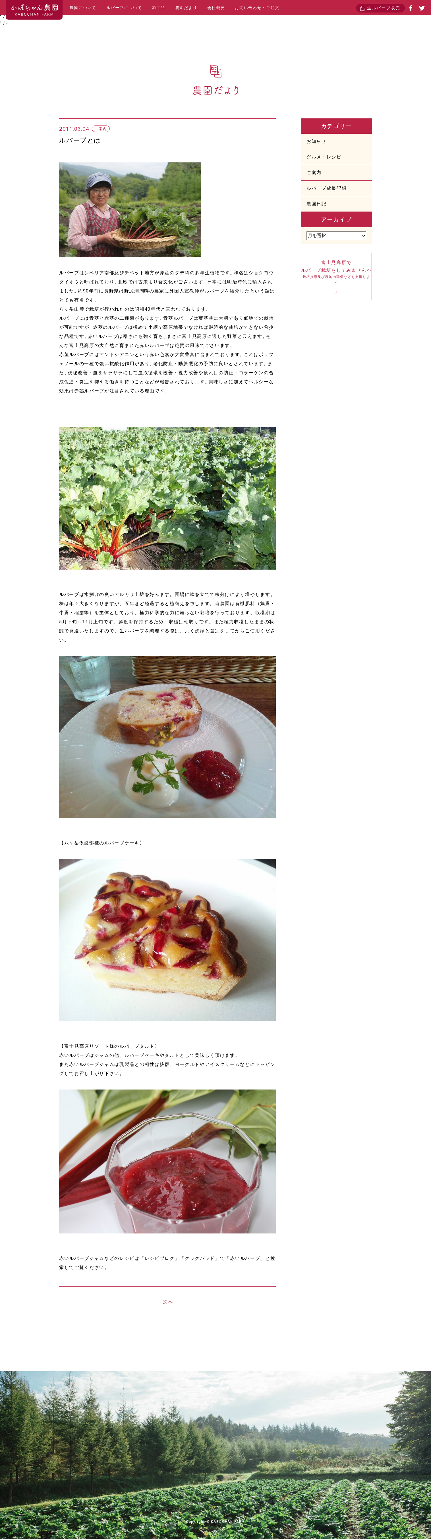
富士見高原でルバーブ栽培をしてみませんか (336, 273)
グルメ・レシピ (324, 157)
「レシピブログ (157, 1258)
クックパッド (200, 1258)
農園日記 (316, 203)
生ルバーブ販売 (383, 8)
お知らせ (316, 141)
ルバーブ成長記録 (326, 188)
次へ (168, 1301)
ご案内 (314, 172)
